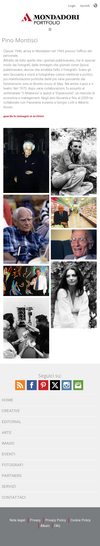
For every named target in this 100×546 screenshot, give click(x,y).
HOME (7, 400)
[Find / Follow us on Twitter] (55, 389)
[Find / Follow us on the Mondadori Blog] (20, 389)
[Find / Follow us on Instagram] (67, 389)
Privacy (35, 520)
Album (45, 526)
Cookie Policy (81, 520)
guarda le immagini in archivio (23, 116)
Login (72, 5)
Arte (6, 432)
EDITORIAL (11, 421)
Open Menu (50, 29)
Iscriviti (85, 5)
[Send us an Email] (78, 389)
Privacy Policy (55, 520)
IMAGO (8, 443)
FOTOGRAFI (12, 464)
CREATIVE (11, 410)
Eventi (8, 454)
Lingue (95, 3)
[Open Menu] (48, 25)
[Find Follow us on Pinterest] (43, 389)
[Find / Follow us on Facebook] (32, 389)
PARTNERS (11, 475)
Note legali (17, 520)
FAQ (57, 526)
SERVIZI (9, 486)
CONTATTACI (14, 497)
